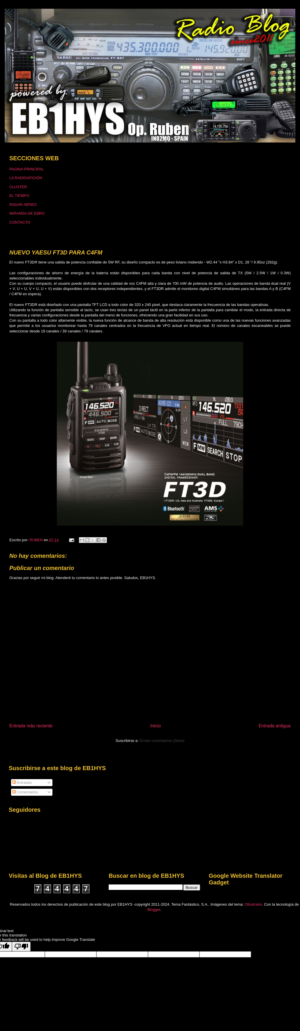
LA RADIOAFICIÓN (25, 178)
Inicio (155, 725)
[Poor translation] (21, 946)
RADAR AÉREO (23, 204)
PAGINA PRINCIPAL (26, 169)
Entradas (22, 782)
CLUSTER (18, 187)
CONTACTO (19, 222)
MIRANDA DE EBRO (27, 213)
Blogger (153, 909)
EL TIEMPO (19, 195)
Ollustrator (253, 904)
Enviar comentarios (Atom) (162, 740)
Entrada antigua (275, 725)
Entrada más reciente (30, 725)
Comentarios (25, 792)
